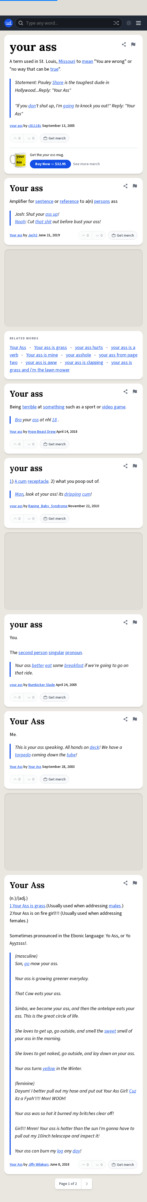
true (54, 69)
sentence (44, 201)
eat (48, 665)
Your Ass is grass (29, 906)
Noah (20, 221)
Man (19, 494)
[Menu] (138, 23)
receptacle (38, 481)
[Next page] (86, 1183)
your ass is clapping (84, 362)
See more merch (86, 164)
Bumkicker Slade (41, 685)
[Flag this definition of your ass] (133, 44)
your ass (16, 125)
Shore (57, 82)
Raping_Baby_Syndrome (47, 506)
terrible (29, 407)
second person (32, 652)
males (115, 906)
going (68, 106)
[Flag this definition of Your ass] (134, 186)
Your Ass (18, 347)
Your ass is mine (42, 355)
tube (71, 755)
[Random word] (116, 23)
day (76, 1151)
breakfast (74, 665)
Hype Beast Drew (42, 431)
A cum (21, 481)
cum (86, 494)
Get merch (54, 138)
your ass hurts (89, 347)
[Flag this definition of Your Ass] (134, 719)
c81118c (34, 125)
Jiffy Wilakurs (38, 1164)
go (26, 963)
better (38, 665)
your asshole (78, 355)
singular (56, 652)
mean (87, 61)
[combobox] (68, 23)
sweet (110, 1031)
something (54, 407)
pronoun (73, 652)
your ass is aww (41, 362)
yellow (49, 1068)
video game (113, 407)
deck (94, 747)
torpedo (23, 755)
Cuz (132, 1091)
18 (54, 419)
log (60, 1151)
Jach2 (32, 235)
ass (35, 419)
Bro (18, 419)
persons (102, 201)
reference (69, 201)
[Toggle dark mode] (129, 23)
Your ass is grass (50, 347)
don (32, 106)
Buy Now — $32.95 (50, 164)
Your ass (16, 235)
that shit (43, 221)
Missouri (66, 61)
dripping (72, 494)
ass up (51, 214)
